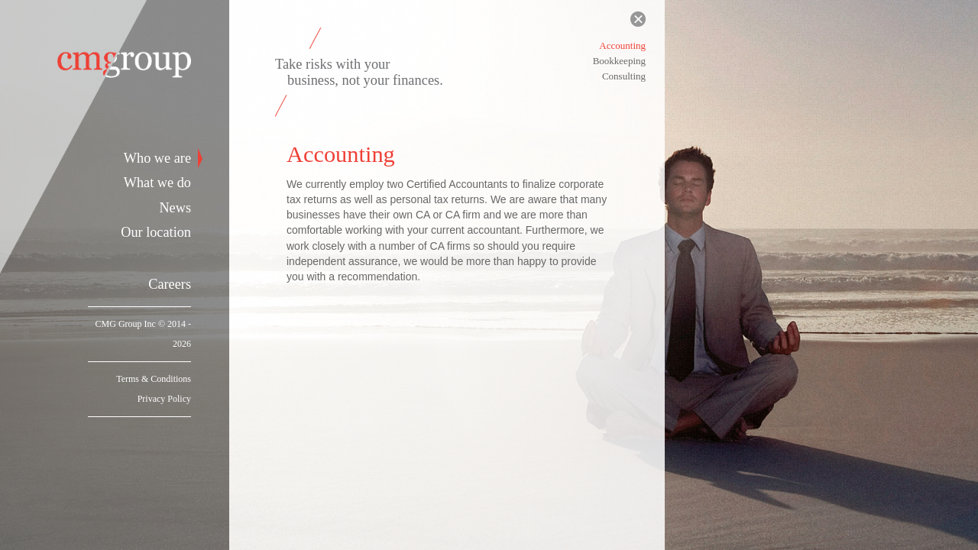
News (175, 207)
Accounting (622, 45)
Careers (169, 284)
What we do (157, 182)
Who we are (157, 158)
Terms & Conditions (153, 379)
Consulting (624, 76)
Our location (156, 232)
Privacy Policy (164, 398)
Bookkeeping (619, 60)
